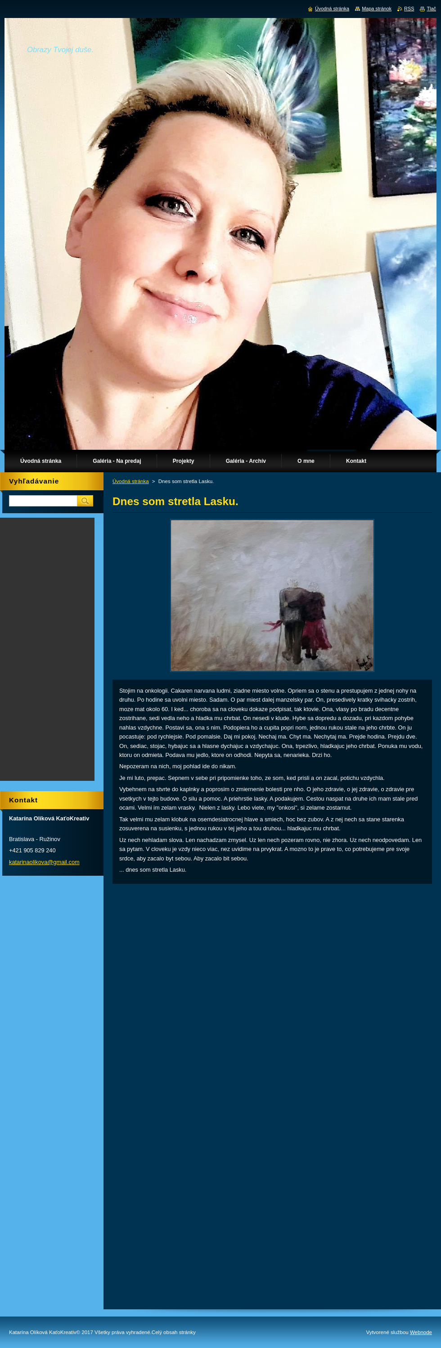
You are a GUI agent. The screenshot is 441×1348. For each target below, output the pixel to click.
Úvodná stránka (130, 481)
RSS (409, 8)
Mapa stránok (377, 8)
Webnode (421, 1332)
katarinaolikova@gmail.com (44, 862)
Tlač (431, 8)
